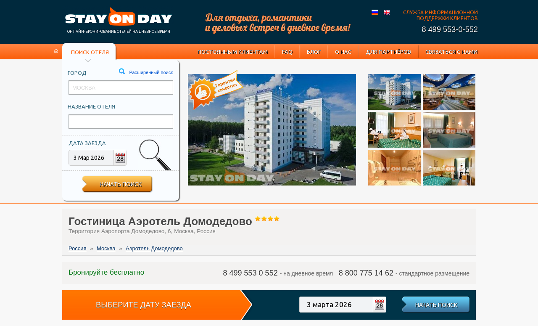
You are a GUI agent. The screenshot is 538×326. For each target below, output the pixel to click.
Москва (106, 248)
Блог (314, 52)
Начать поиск (121, 184)
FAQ (287, 52)
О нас (343, 52)
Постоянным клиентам (233, 52)
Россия (78, 248)
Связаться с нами (451, 52)
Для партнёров (388, 52)
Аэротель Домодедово (154, 248)
